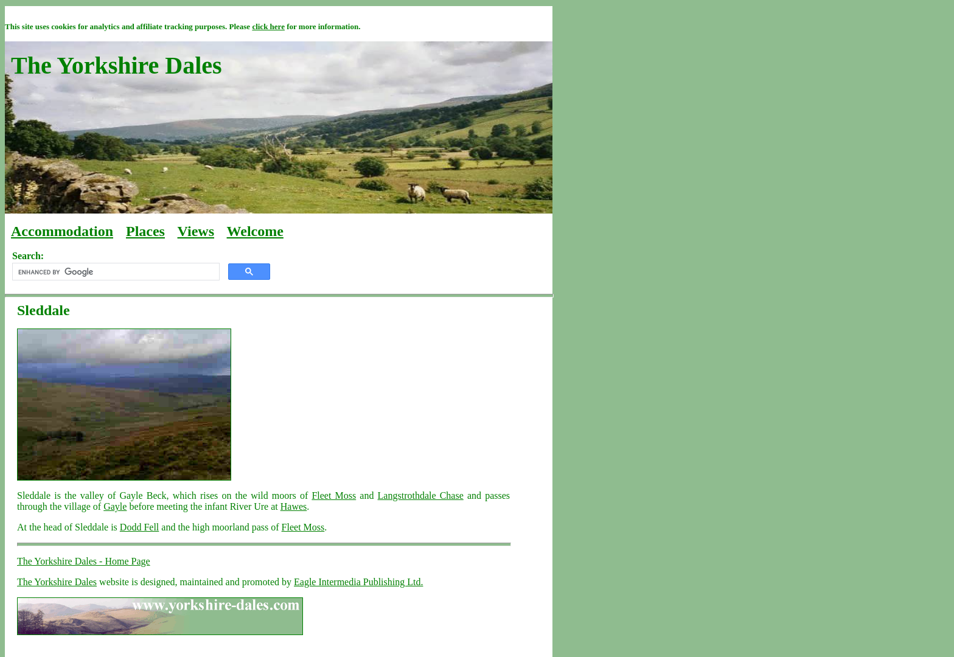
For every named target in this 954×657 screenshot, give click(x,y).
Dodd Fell (139, 527)
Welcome (255, 231)
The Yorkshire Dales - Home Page (83, 561)
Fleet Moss (334, 495)
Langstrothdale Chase (421, 495)
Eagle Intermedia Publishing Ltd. (358, 582)
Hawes (293, 506)
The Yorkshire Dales (57, 582)
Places (145, 231)
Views (196, 231)
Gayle (115, 506)
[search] (114, 271)
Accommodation (62, 231)
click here (268, 26)
